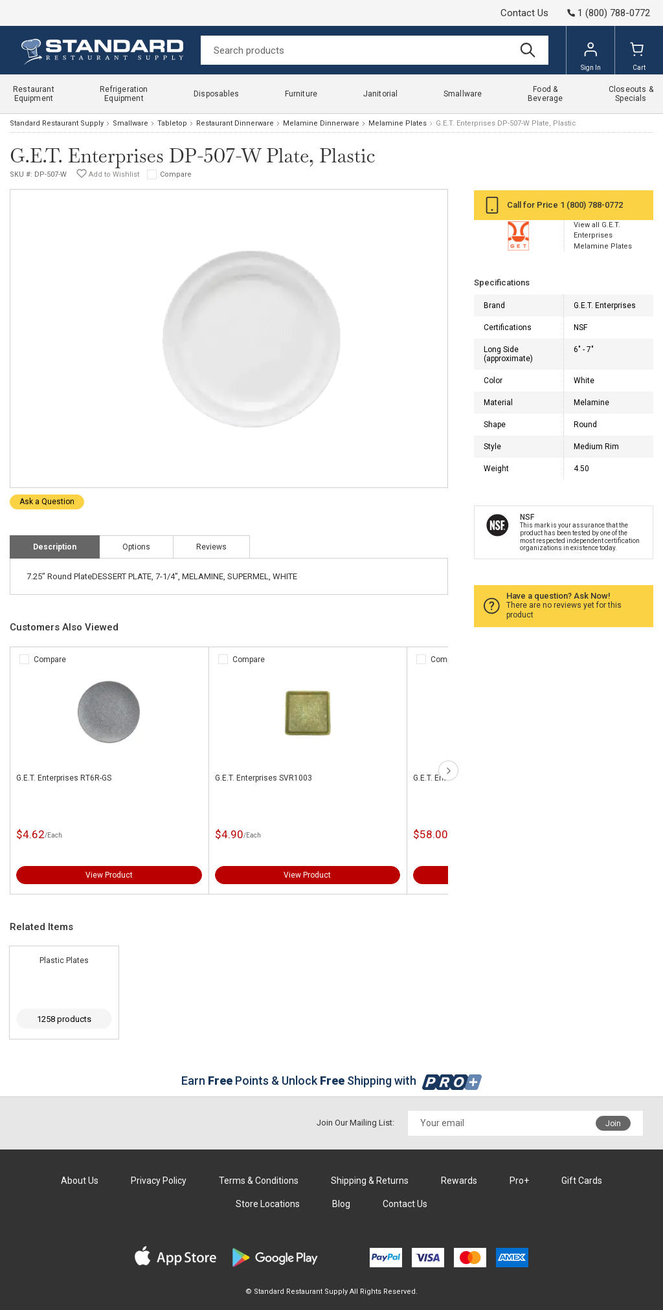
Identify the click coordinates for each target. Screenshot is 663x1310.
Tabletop (172, 123)
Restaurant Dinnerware (235, 123)
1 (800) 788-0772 (591, 205)
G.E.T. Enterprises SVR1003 (263, 778)
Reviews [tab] (211, 546)
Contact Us (524, 13)
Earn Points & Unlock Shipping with (331, 1080)
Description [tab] (54, 546)
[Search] (374, 50)
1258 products (64, 1019)
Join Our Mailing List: (355, 1122)
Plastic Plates (64, 960)
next (448, 770)
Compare (176, 174)
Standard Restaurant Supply (57, 123)
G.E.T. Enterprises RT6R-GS (63, 778)
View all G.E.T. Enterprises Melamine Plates (603, 235)
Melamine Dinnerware (321, 123)
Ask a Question (46, 501)
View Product (109, 875)
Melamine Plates (397, 123)
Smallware (130, 123)
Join (613, 1123)
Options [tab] (136, 546)
